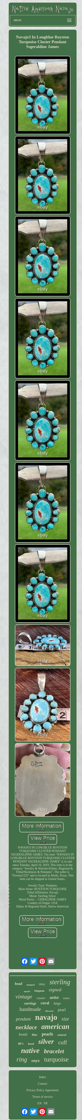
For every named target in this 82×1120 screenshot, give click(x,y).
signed (55, 989)
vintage (23, 996)
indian (66, 998)
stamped (30, 984)
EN (39, 1103)
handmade (30, 1009)
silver (46, 1041)
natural (62, 1034)
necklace (26, 1027)
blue (34, 1034)
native (30, 1050)
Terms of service (42, 1096)
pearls (47, 1034)
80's (21, 1043)
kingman (39, 990)
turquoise (56, 1059)
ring (22, 1059)
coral (45, 1003)
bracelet (54, 1051)
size (65, 1019)
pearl (62, 1010)
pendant (23, 1019)
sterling (59, 982)
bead (18, 984)
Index (42, 1077)
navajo (46, 1017)
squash (27, 991)
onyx (35, 1060)
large (57, 1003)
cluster (41, 998)
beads (23, 1034)
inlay (42, 984)
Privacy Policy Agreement (42, 1090)
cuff (62, 1042)
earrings (30, 1003)
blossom (49, 1011)
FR (46, 1103)
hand (31, 1043)
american (55, 1027)
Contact (42, 1083)
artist (54, 997)
